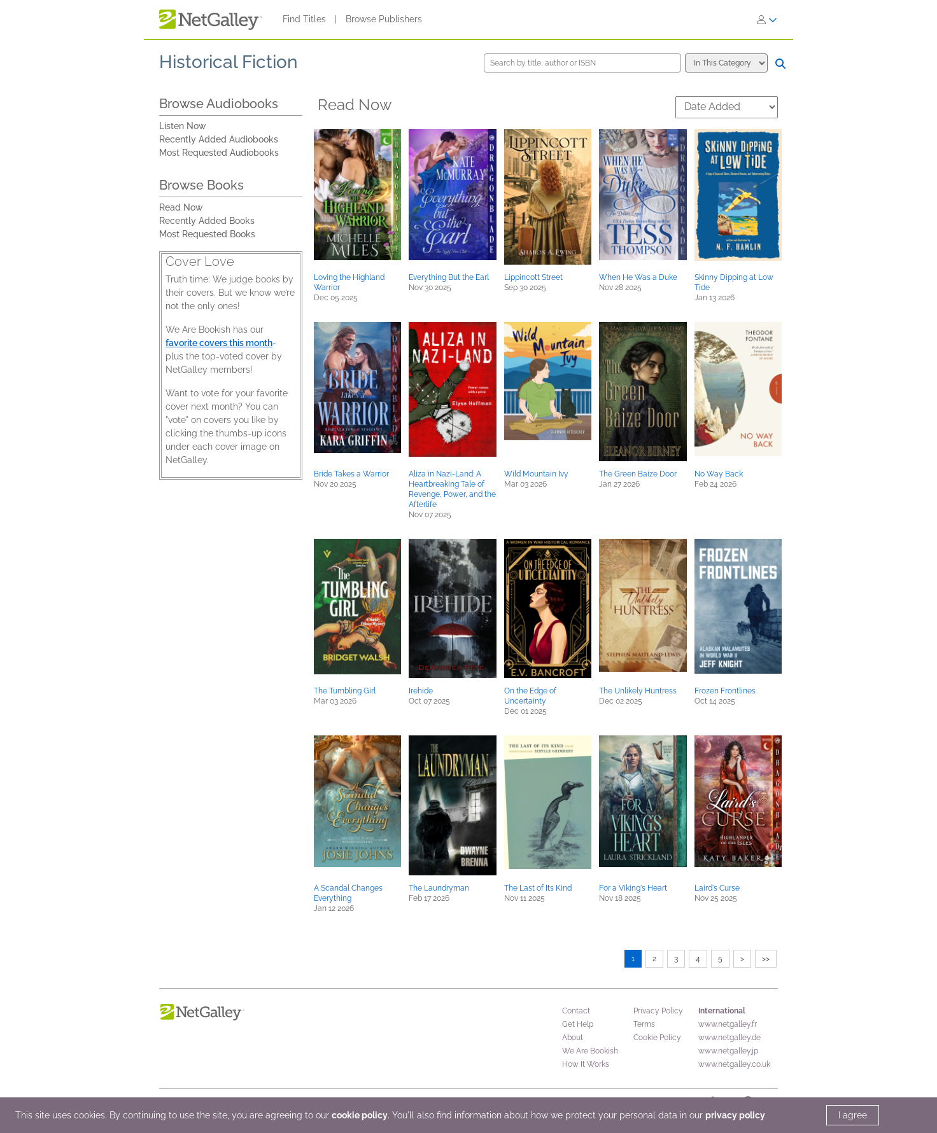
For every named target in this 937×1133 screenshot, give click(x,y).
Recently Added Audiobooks (218, 139)
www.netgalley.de (729, 1037)
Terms (644, 1024)
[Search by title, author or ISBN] (582, 63)
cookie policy (360, 1115)
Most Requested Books (207, 234)
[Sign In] (767, 20)
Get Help (577, 1024)
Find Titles (304, 19)
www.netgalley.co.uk (734, 1064)
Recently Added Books (207, 221)
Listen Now (182, 126)
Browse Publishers (384, 19)
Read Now (181, 207)
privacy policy (735, 1115)
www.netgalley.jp (728, 1050)
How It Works (585, 1064)
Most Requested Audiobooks (219, 153)
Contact (576, 1010)
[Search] (780, 63)
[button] (357, 194)
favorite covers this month (219, 343)
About (572, 1037)
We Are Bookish (590, 1050)
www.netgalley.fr (727, 1024)
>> (766, 958)
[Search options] (726, 63)
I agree (852, 1115)
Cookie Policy (657, 1037)
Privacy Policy (658, 1010)
